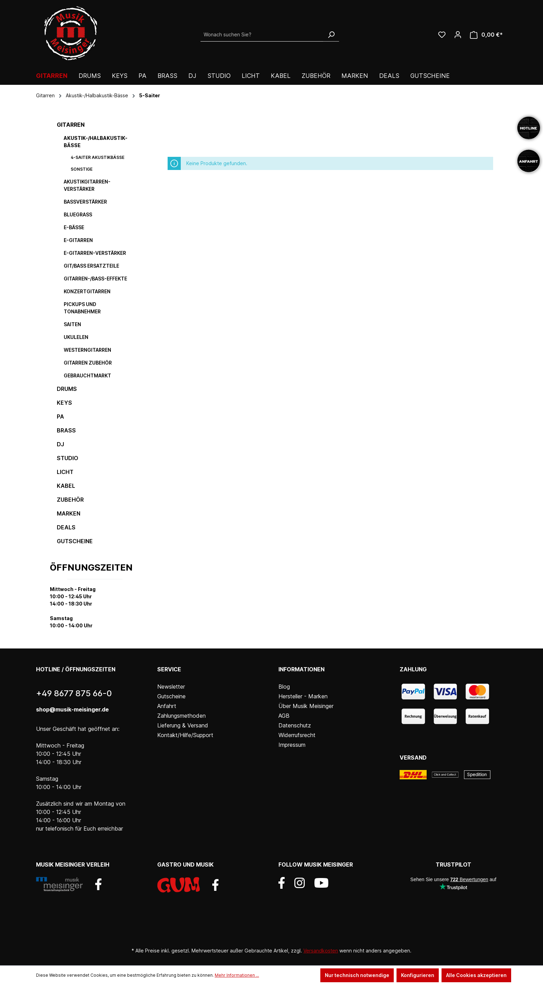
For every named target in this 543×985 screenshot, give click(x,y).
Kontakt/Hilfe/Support (185, 735)
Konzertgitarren (87, 291)
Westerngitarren (87, 350)
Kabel (66, 485)
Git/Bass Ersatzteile (91, 266)
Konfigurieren (417, 975)
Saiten (72, 324)
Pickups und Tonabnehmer (82, 307)
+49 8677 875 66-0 (74, 693)
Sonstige (81, 169)
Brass (66, 430)
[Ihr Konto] (458, 34)
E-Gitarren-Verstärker (95, 253)
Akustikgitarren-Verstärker (87, 185)
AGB (284, 715)
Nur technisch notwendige (357, 975)
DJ (60, 444)
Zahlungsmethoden (181, 715)
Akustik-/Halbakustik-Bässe (95, 141)
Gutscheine (75, 541)
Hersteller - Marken (303, 696)
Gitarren (70, 124)
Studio (67, 458)
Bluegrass (78, 214)
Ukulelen (76, 337)
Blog (284, 686)
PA (60, 416)
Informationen (301, 669)
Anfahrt (166, 705)
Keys (64, 402)
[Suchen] (331, 35)
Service (169, 669)
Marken (68, 513)
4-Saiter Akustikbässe (97, 157)
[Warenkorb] (486, 35)
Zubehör (70, 499)
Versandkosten (320, 950)
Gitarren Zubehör (88, 363)
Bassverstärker (85, 202)
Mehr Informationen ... (237, 975)
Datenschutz (294, 725)
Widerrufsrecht (296, 735)
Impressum (291, 744)
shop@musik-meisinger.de (72, 709)
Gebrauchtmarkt (87, 375)
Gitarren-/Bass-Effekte (95, 278)
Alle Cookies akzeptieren (476, 975)
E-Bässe (74, 227)
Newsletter (171, 686)
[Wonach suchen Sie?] (262, 35)
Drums (67, 388)
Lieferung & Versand (182, 725)
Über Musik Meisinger (305, 705)
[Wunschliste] (442, 34)
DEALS (66, 527)
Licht (65, 471)
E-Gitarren (78, 240)
